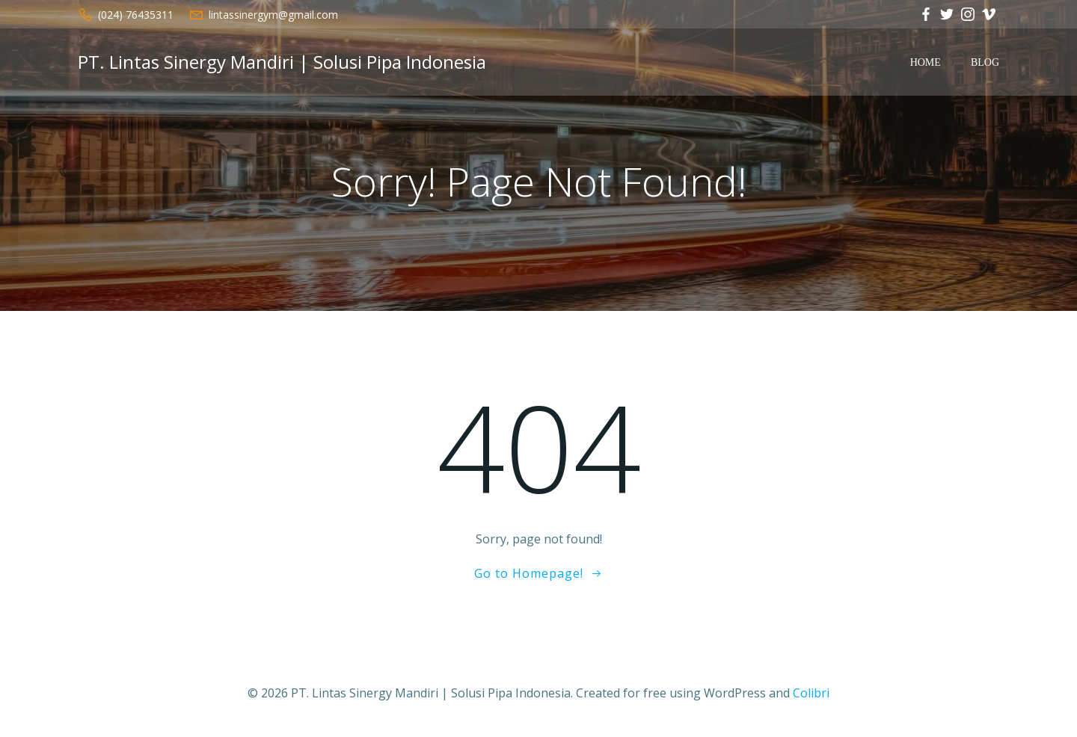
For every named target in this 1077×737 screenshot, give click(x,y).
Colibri (811, 693)
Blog (985, 62)
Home (925, 62)
